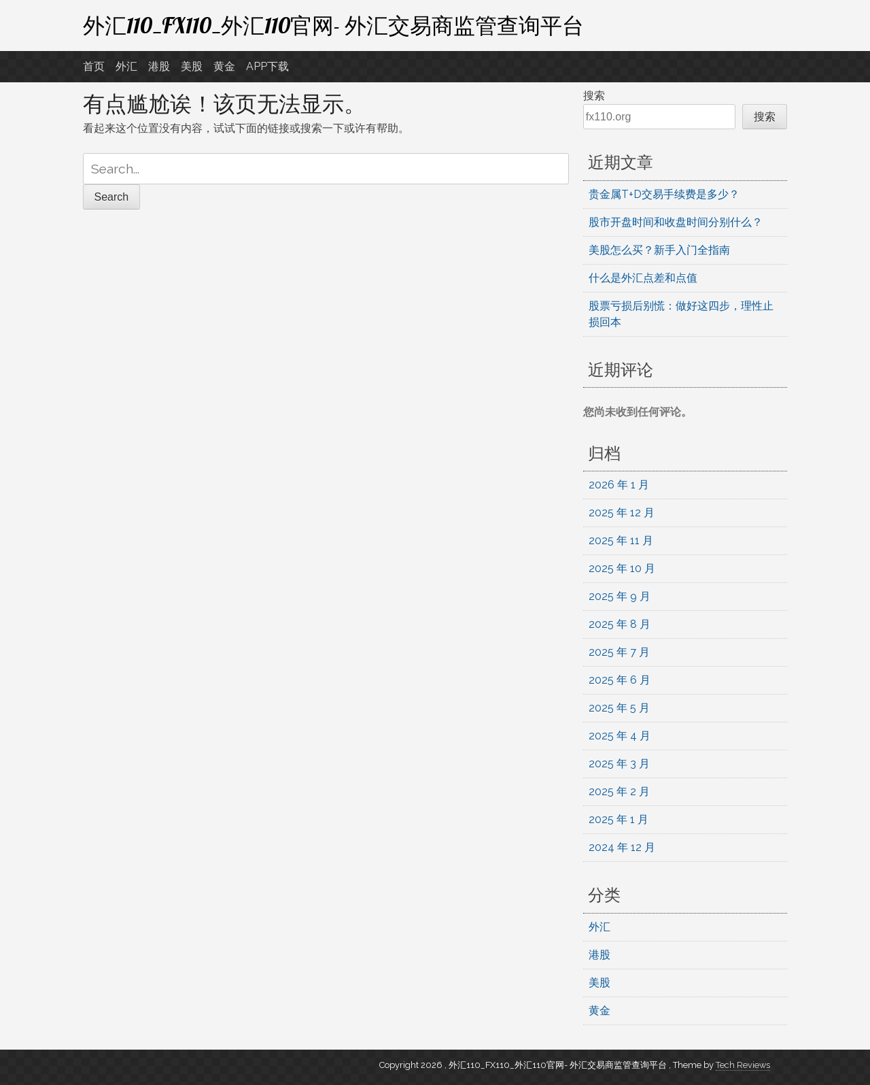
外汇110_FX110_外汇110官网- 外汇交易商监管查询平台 (333, 25)
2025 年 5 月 (619, 707)
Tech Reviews (743, 1065)
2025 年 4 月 (619, 735)
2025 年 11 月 (621, 540)
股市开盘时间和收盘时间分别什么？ (676, 222)
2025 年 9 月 (619, 596)
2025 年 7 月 (619, 652)
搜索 (594, 95)
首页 (94, 66)
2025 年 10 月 (622, 568)
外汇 (126, 66)
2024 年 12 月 (622, 847)
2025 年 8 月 (619, 624)
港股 (159, 66)
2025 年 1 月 (618, 819)
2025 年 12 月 (622, 512)
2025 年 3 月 (619, 763)
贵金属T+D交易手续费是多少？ (664, 194)
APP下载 (267, 66)
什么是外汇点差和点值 (643, 277)
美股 (192, 66)
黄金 (224, 66)
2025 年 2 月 (619, 791)
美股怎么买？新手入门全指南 (659, 250)
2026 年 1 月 (619, 484)
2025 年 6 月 (619, 679)
